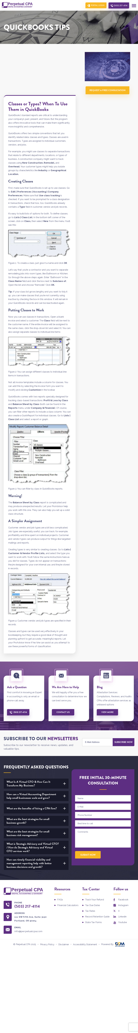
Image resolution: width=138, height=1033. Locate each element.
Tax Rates (90, 868)
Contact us (63, 669)
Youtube (122, 879)
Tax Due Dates (92, 862)
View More (107, 669)
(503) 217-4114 (120, 5)
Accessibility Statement (85, 901)
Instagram (123, 862)
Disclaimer (63, 901)
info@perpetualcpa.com (28, 888)
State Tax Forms (93, 879)
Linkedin (122, 873)
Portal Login (97, 5)
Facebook (123, 856)
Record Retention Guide (97, 873)
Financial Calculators (67, 862)
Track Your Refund (94, 856)
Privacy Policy (47, 901)
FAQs (60, 856)
